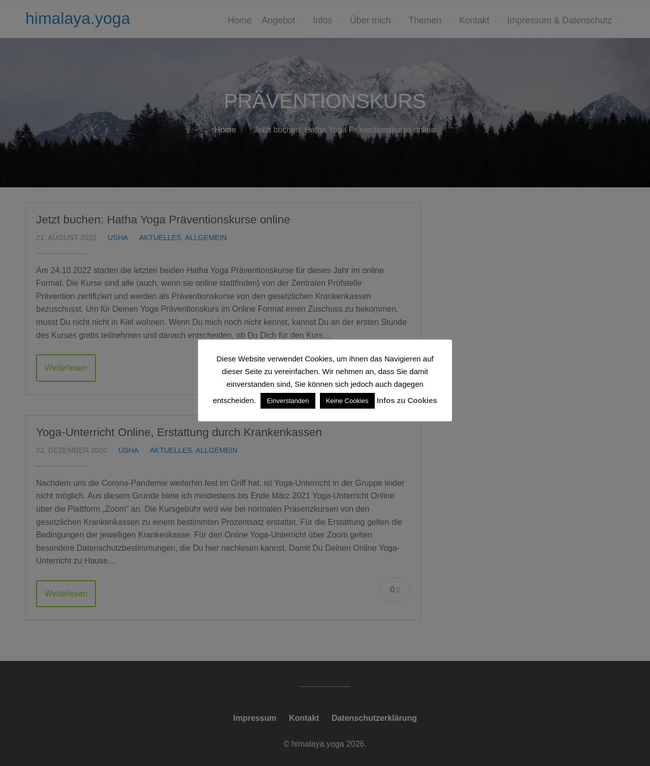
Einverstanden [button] (288, 401)
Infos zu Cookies (407, 400)
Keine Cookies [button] (347, 401)
